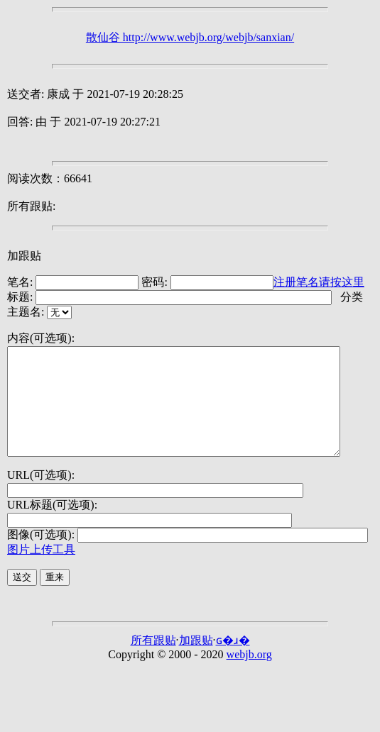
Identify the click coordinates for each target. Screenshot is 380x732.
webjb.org (249, 676)
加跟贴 (24, 256)
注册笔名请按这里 (318, 282)
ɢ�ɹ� (233, 661)
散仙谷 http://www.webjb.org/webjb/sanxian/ (190, 37)
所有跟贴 (153, 661)
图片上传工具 (41, 571)
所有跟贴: (31, 206)
